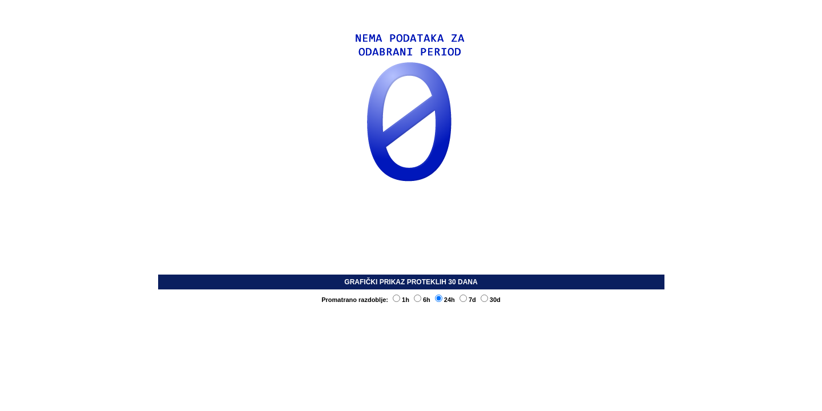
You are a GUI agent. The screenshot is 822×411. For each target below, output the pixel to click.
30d (491, 299)
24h (445, 299)
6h (422, 299)
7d (468, 299)
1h (401, 299)
